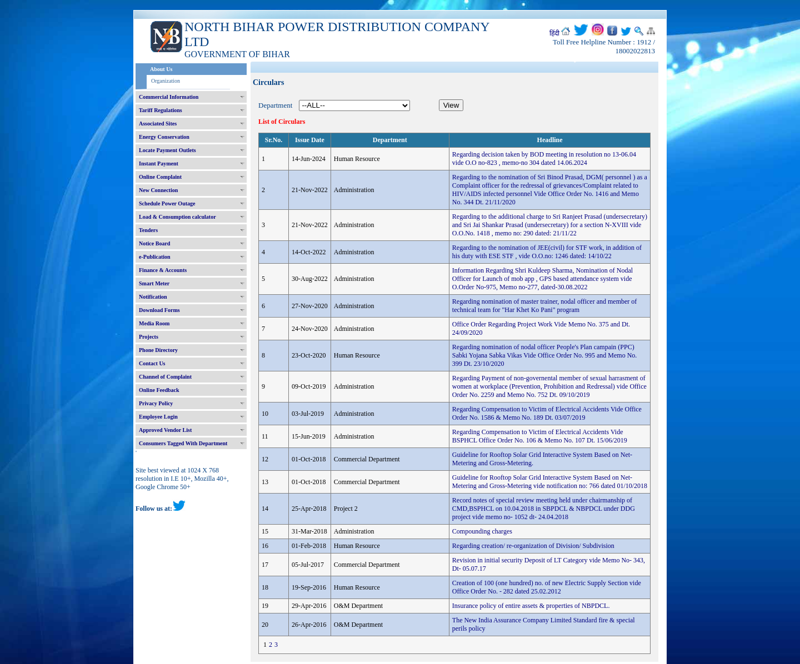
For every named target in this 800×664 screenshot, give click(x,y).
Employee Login (158, 417)
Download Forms (159, 310)
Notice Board (154, 243)
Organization (165, 81)
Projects (148, 337)
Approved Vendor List (165, 430)
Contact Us (152, 363)
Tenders (148, 230)
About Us (161, 69)
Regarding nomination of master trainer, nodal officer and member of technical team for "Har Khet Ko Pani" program (544, 306)
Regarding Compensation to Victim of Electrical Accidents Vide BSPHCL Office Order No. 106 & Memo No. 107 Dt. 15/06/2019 (539, 436)
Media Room (154, 323)
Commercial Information (168, 97)
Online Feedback (159, 390)
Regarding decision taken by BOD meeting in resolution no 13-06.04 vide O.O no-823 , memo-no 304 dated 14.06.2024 (544, 158)
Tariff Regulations (160, 110)
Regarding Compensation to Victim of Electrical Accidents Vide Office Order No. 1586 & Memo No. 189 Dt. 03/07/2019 (547, 413)
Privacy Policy (156, 403)
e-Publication (155, 257)
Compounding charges (482, 531)
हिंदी (554, 33)
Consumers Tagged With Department (183, 443)
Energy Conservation (164, 137)
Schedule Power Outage (167, 203)
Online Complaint (160, 177)
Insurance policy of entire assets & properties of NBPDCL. (531, 606)
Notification (153, 297)
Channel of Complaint (165, 377)
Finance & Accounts (163, 270)
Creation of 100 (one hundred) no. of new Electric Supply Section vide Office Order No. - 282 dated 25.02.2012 (546, 587)
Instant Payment (158, 163)
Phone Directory (158, 350)
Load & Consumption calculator (177, 217)
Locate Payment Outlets (167, 150)
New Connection (158, 190)
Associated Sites (158, 123)
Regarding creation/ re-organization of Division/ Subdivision (533, 546)
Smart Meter (154, 283)
